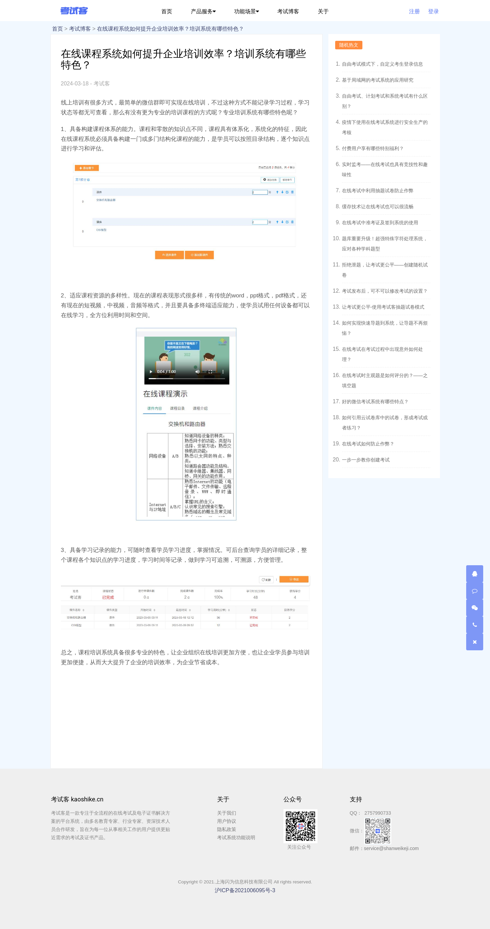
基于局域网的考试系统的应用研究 (377, 80)
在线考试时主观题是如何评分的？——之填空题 (385, 380)
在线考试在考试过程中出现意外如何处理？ (382, 354)
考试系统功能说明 (236, 837)
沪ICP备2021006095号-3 (245, 890)
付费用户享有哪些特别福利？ (373, 148)
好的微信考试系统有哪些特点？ (375, 401)
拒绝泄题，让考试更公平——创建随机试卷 (385, 270)
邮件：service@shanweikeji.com (384, 848)
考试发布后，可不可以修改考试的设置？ (385, 291)
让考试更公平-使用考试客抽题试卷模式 (383, 307)
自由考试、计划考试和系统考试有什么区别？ (385, 101)
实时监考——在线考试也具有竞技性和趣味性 (385, 169)
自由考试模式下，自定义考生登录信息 (382, 64)
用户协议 (226, 821)
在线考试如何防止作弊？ (368, 443)
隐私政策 (226, 829)
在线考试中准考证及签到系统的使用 (380, 222)
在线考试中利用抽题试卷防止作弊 (377, 190)
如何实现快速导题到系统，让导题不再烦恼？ (385, 328)
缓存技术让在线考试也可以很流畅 (377, 206)
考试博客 (80, 29)
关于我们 (226, 813)
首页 (57, 29)
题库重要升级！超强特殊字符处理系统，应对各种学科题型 (385, 243)
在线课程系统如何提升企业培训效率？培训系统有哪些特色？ (170, 29)
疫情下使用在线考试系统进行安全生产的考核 (385, 127)
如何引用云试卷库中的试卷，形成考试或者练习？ (385, 422)
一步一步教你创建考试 (366, 459)
